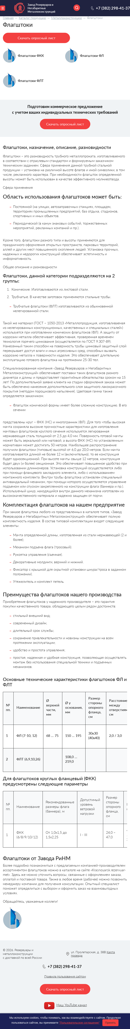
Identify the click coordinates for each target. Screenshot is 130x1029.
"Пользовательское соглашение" (79, 1022)
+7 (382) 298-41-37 (113, 8)
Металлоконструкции (66, 18)
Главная (8, 18)
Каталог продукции (32, 18)
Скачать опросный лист (36, 38)
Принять (110, 1022)
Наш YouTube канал (71, 1005)
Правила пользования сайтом (65, 976)
